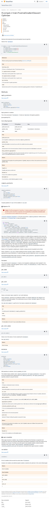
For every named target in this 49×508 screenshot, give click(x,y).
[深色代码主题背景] (45, 44)
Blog (2, 502)
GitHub (2, 504)
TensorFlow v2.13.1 (6, 5)
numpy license (31, 493)
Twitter (2, 506)
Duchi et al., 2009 (25, 60)
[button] (24, 206)
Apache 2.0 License (16, 492)
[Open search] (34, 1)
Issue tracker (27, 502)
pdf (30, 60)
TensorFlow (3, 9)
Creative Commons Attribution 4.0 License (35, 491)
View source (4, 98)
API (7, 9)
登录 (47, 1)
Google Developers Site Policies (33, 492)
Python (19, 9)
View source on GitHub (8, 35)
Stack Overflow (28, 506)
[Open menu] (2, 1)
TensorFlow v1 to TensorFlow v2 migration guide (35, 211)
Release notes (28, 504)
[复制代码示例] (47, 44)
